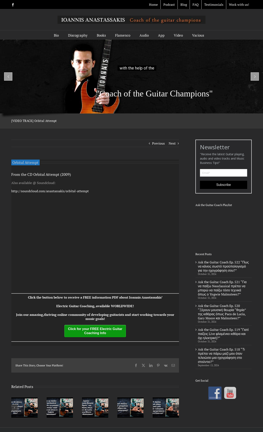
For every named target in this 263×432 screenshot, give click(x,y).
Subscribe (223, 184)
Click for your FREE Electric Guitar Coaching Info (95, 331)
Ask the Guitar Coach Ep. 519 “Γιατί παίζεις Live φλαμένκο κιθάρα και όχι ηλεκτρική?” (223, 333)
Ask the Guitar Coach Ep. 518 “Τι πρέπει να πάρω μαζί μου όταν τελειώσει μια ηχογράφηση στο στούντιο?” (221, 355)
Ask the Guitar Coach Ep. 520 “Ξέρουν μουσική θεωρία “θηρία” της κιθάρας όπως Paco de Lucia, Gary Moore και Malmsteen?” (222, 311)
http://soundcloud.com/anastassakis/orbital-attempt (50, 191)
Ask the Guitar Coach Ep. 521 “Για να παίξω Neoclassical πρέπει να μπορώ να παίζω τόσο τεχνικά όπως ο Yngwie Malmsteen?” (222, 288)
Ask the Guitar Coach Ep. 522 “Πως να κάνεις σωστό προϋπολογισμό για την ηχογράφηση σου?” (223, 266)
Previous (158, 143)
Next (172, 143)
